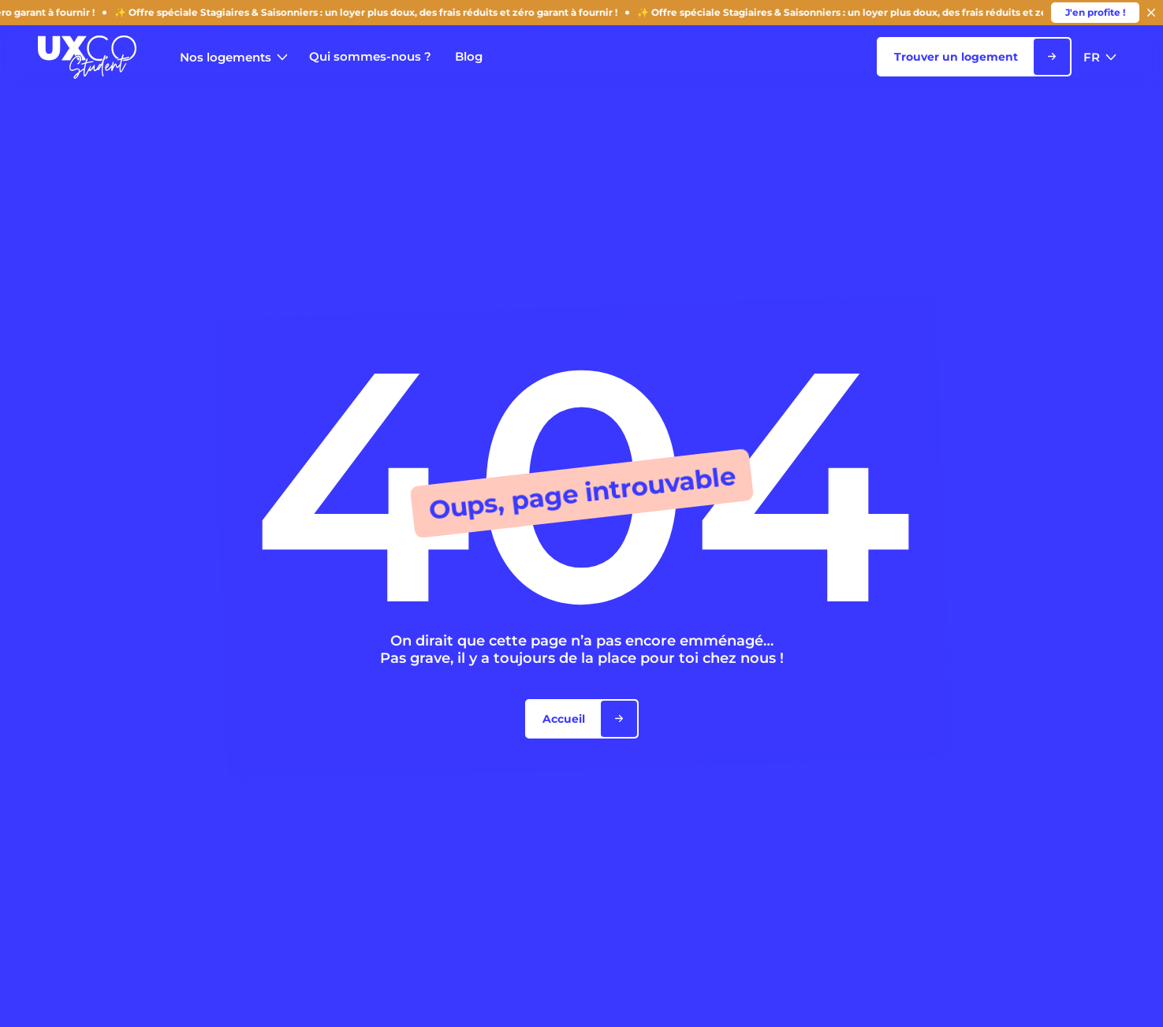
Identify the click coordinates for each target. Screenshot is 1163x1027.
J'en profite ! (1095, 12)
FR (1099, 57)
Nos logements (234, 57)
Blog (469, 56)
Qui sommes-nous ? (370, 56)
